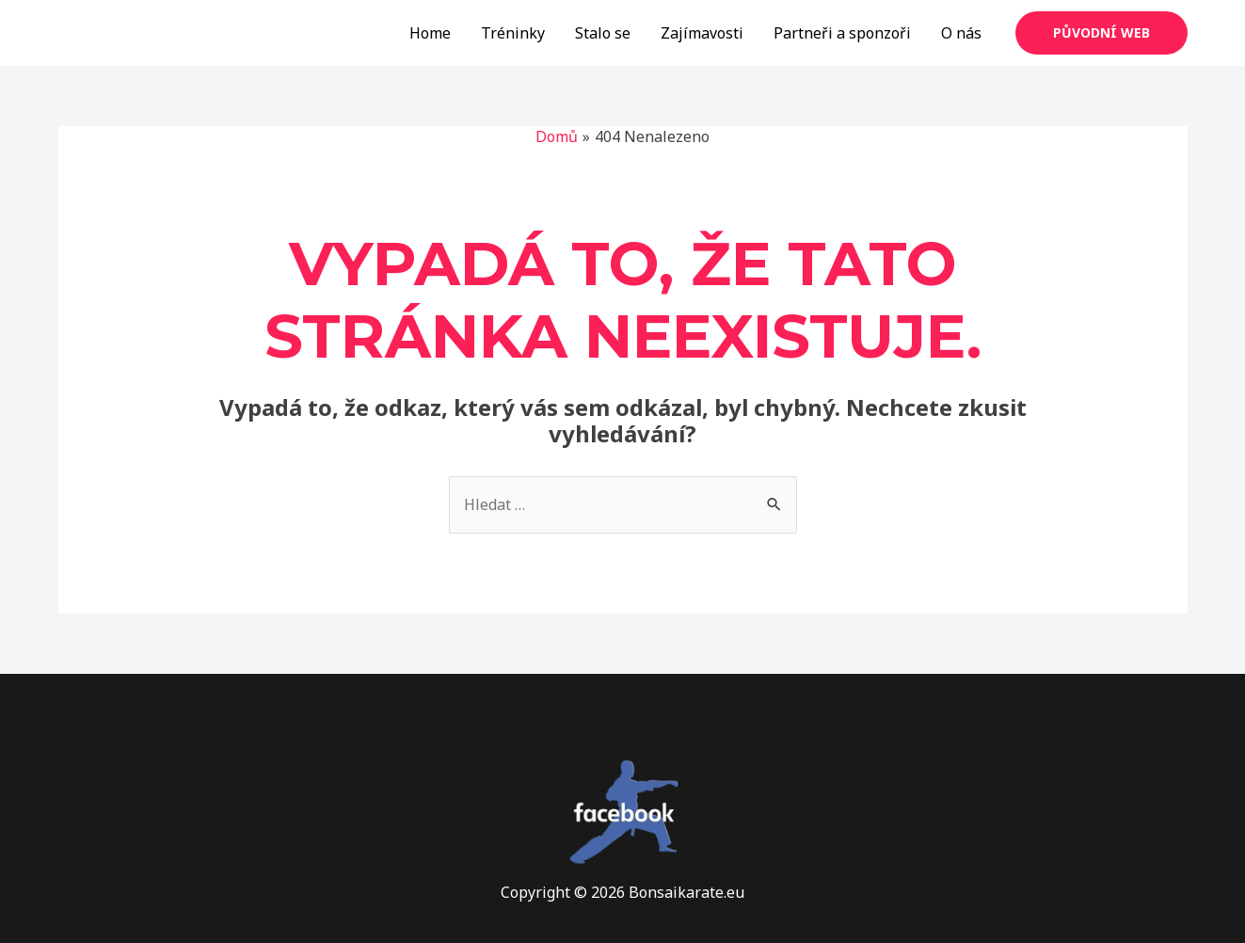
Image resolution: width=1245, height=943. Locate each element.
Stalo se (602, 33)
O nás (961, 33)
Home (430, 33)
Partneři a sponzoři (842, 33)
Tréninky (513, 33)
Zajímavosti (702, 33)
